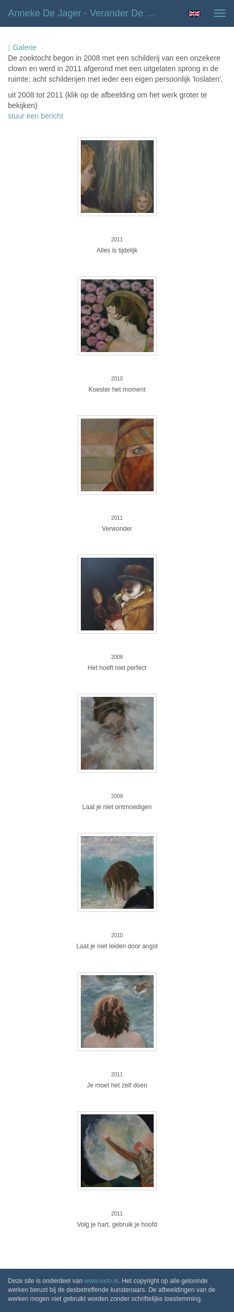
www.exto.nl (101, 1281)
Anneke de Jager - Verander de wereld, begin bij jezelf (89, 13)
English (194, 14)
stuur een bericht (35, 116)
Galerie (22, 47)
